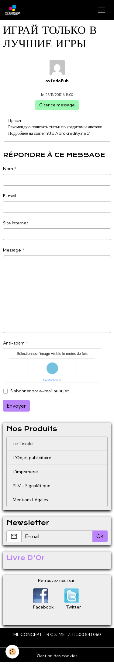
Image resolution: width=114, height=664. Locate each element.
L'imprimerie (25, 471)
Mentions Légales (30, 499)
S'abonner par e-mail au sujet (39, 391)
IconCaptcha (51, 380)
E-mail (9, 195)
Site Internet (15, 223)
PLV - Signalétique (31, 485)
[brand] (14, 10)
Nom (8, 168)
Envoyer (16, 406)
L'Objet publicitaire (32, 457)
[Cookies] (12, 652)
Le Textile (23, 443)
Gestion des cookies (57, 656)
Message (12, 250)
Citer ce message (57, 105)
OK (100, 536)
